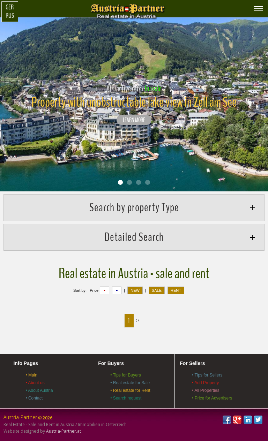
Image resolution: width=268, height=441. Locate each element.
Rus (10, 15)
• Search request (125, 398)
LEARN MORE (134, 120)
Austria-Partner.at (63, 431)
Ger (10, 7)
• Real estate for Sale (130, 382)
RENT (176, 290)
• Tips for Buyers (125, 375)
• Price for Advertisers (212, 398)
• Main (31, 375)
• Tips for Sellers (207, 375)
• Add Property (205, 382)
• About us (34, 382)
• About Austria (39, 390)
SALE (157, 290)
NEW (135, 290)
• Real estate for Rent (130, 390)
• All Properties (205, 390)
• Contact (34, 398)
